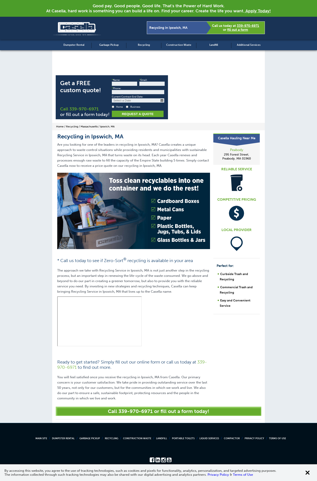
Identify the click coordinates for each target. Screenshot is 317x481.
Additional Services (248, 44)
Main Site (41, 438)
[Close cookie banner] (308, 473)
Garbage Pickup (109, 44)
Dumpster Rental (73, 44)
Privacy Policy (254, 438)
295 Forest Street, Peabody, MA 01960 (236, 156)
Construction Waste (178, 44)
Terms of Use (277, 438)
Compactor (232, 438)
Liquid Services (209, 438)
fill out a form (237, 30)
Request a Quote (138, 114)
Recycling (144, 44)
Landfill (213, 44)
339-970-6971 (248, 26)
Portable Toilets (183, 438)
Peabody (236, 150)
